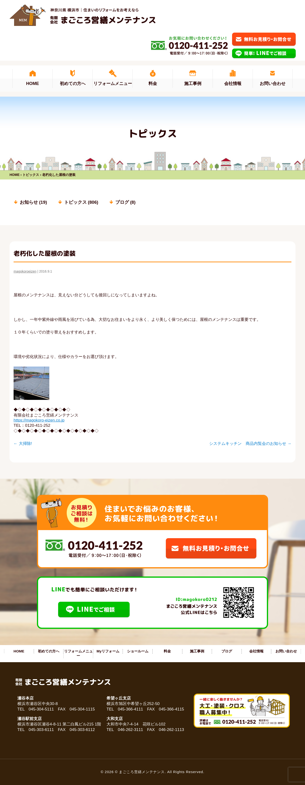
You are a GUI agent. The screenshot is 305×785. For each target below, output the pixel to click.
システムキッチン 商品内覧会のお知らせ (250, 443)
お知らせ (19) (33, 202)
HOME (15, 175)
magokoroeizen (25, 271)
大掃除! (23, 443)
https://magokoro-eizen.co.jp (39, 420)
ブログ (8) (125, 202)
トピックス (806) (81, 202)
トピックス (30, 175)
